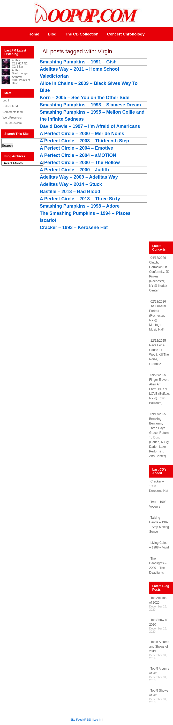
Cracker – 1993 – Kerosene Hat (74, 227)
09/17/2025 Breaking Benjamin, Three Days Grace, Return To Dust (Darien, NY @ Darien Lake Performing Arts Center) (159, 435)
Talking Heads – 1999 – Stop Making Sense (159, 524)
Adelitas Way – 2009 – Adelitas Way (79, 177)
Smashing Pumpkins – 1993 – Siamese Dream (90, 104)
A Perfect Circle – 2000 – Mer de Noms (82, 133)
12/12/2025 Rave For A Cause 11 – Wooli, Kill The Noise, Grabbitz (159, 352)
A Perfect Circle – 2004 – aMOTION (78, 155)
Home (33, 34)
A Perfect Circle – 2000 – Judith (74, 169)
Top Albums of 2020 (158, 600)
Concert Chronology (126, 34)
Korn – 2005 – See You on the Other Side (84, 97)
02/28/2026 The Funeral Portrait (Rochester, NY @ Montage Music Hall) (157, 315)
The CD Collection (82, 34)
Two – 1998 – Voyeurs (159, 504)
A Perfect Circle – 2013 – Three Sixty (80, 198)
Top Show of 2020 (158, 622)
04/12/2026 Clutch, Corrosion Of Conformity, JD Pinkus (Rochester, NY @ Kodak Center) (159, 274)
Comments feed (13, 111)
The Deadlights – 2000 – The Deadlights (158, 565)
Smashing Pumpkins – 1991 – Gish (78, 61)
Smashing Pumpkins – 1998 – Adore (79, 206)
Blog (52, 34)
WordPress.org (12, 117)
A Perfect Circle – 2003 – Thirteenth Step (84, 140)
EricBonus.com (12, 123)
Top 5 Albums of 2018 (159, 671)
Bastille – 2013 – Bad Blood (70, 191)
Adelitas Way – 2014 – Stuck (71, 184)
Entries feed (10, 106)
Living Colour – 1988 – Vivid (159, 545)
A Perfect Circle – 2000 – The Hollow (80, 162)
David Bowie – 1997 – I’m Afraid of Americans (90, 126)
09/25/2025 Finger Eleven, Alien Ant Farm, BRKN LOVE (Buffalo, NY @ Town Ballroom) (159, 389)
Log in (6, 100)
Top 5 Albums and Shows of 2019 (159, 646)
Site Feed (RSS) (80, 719)
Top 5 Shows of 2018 (158, 693)
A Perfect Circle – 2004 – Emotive (76, 148)
